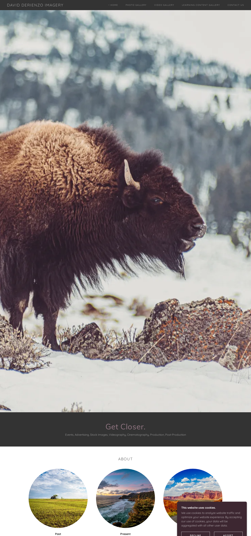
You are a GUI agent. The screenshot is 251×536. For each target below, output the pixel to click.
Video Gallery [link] (164, 5)
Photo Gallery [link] (136, 5)
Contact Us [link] (236, 5)
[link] (35, 5)
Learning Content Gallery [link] (201, 5)
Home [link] (114, 5)
